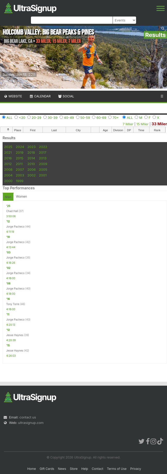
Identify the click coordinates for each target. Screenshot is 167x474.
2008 (8, 169)
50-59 (85, 117)
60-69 (101, 117)
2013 (42, 158)
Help (84, 469)
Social (66, 96)
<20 (22, 117)
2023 (31, 147)
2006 (31, 169)
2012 (8, 164)
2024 (20, 147)
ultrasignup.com (31, 423)
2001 (43, 175)
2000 (8, 181)
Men (8, 197)
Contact (97, 469)
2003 (20, 175)
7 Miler (128, 124)
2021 (8, 152)
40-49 (69, 117)
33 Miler (159, 123)
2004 (8, 175)
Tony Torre (12, 304)
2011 (19, 164)
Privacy (135, 469)
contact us (27, 417)
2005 (43, 169)
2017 (42, 152)
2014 (31, 158)
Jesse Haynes (14, 335)
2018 (31, 152)
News (62, 469)
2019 (19, 152)
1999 (19, 181)
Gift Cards (47, 469)
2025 (8, 147)
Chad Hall (12, 211)
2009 (43, 164)
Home (31, 469)
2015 (19, 158)
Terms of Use (117, 469)
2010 (31, 164)
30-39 (52, 117)
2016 (8, 158)
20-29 (36, 117)
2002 (31, 175)
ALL (9, 117)
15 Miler (142, 124)
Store (74, 469)
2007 (20, 169)
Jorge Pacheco (15, 226)
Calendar (40, 96)
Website (13, 96)
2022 (43, 147)
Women (21, 196)
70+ (116, 117)
